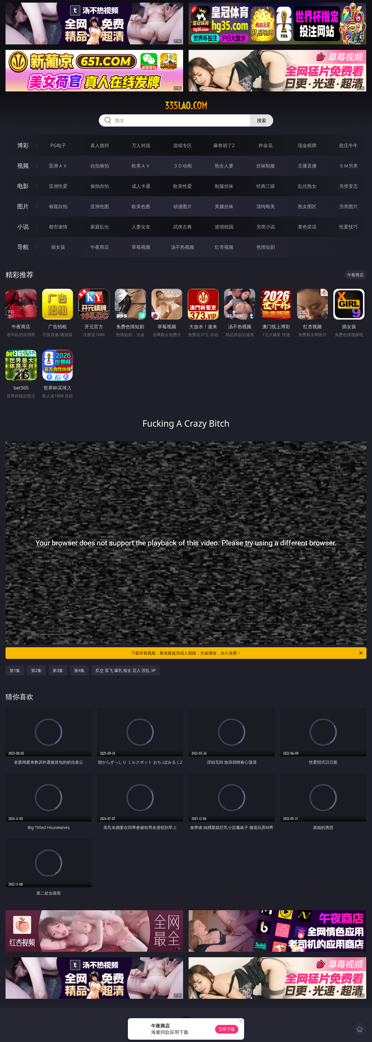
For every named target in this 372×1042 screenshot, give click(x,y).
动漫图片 (182, 206)
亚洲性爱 (58, 186)
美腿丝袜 (224, 206)
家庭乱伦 (99, 226)
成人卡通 (141, 186)
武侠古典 (182, 226)
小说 (23, 226)
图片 (23, 206)
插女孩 (58, 247)
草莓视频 (141, 247)
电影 (23, 186)
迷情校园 (224, 226)
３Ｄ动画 (182, 166)
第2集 (36, 670)
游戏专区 (182, 145)
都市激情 (58, 226)
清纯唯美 (265, 206)
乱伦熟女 (307, 186)
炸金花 (266, 145)
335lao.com (186, 105)
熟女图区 (307, 206)
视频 (23, 166)
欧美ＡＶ (141, 166)
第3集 (58, 670)
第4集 (79, 670)
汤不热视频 (182, 247)
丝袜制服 (265, 166)
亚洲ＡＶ (58, 166)
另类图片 (348, 206)
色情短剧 (265, 247)
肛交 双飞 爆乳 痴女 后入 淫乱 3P (125, 670)
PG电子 (58, 145)
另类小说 (265, 226)
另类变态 (348, 186)
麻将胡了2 (224, 145)
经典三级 (265, 186)
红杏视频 (224, 247)
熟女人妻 (224, 166)
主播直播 (307, 166)
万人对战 (141, 145)
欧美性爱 (182, 186)
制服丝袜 (224, 186)
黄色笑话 (307, 226)
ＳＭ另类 (348, 166)
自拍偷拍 (99, 166)
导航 (23, 247)
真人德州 (99, 145)
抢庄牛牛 (348, 145)
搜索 (261, 120)
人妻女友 (141, 226)
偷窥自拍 (58, 206)
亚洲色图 (99, 206)
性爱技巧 (348, 226)
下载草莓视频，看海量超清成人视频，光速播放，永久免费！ (247, 653)
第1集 (15, 670)
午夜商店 (99, 247)
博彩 (23, 145)
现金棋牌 (307, 145)
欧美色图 (141, 206)
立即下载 (227, 1029)
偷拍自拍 (99, 186)
